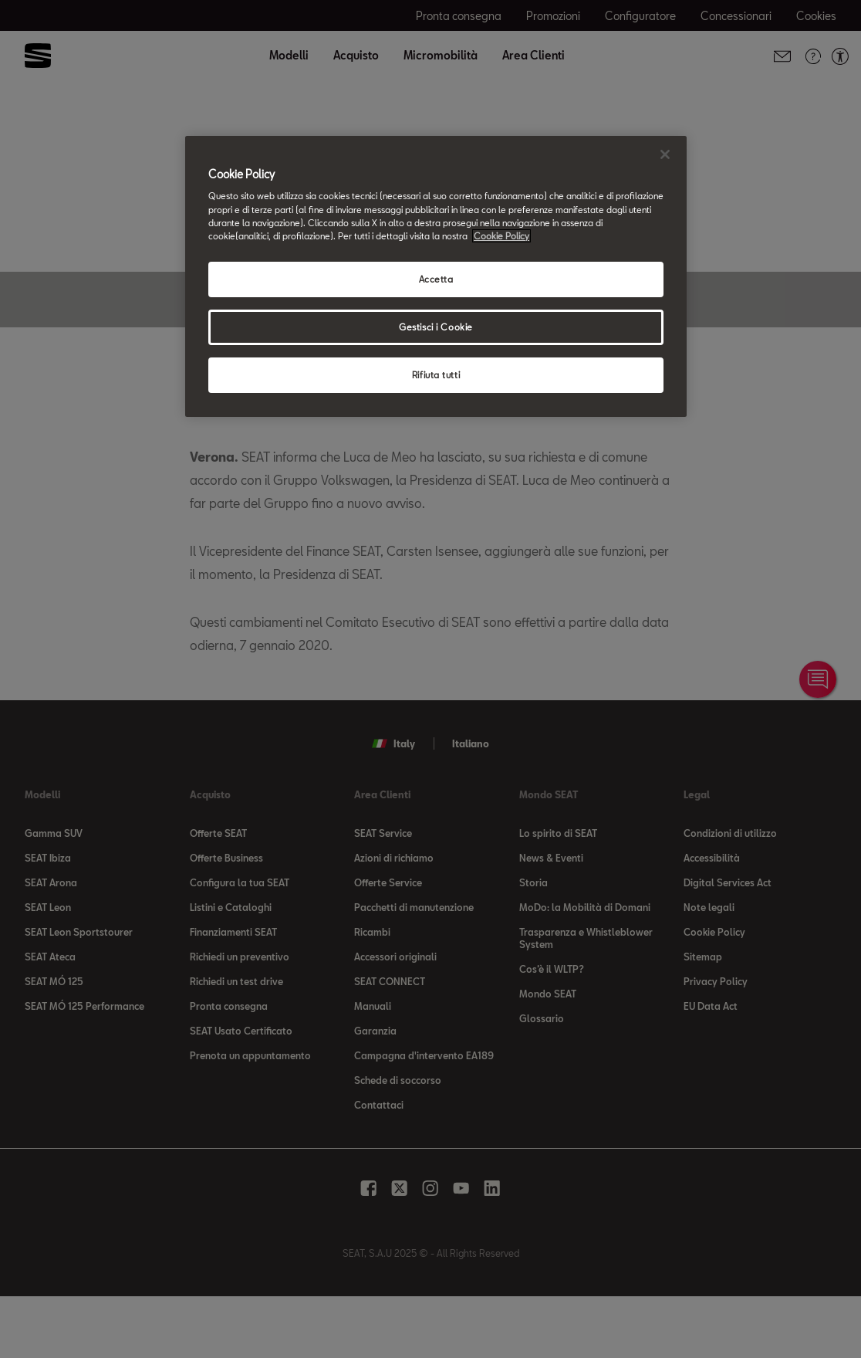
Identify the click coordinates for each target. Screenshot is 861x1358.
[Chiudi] (665, 154)
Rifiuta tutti (436, 375)
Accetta (436, 279)
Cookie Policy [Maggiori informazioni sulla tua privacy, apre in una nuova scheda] (501, 236)
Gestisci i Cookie (436, 327)
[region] (436, 276)
